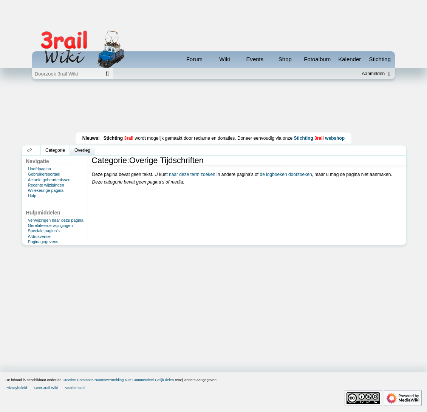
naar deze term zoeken (192, 174)
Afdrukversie (39, 236)
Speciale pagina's (44, 230)
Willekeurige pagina (45, 190)
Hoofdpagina (39, 169)
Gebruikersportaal (44, 174)
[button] (29, 150)
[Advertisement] (213, 107)
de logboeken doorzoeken (286, 174)
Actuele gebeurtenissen (49, 179)
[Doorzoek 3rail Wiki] (66, 73)
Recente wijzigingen (46, 185)
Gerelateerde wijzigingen (50, 225)
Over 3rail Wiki (46, 388)
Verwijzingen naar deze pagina (56, 220)
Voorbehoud (75, 388)
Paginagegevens (43, 241)
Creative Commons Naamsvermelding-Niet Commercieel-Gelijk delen (118, 380)
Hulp (32, 195)
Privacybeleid (16, 388)
